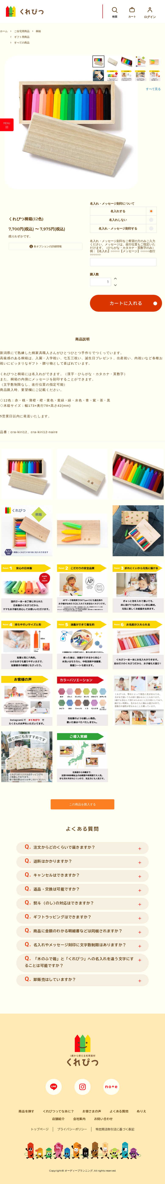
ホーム (4, 31)
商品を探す (26, 1110)
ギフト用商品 (21, 36)
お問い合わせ (103, 1118)
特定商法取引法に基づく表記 (115, 1128)
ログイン (150, 11)
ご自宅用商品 (21, 31)
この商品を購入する (82, 804)
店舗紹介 (58, 1118)
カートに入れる (126, 303)
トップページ (40, 1128)
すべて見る (153, 89)
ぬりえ (141, 1110)
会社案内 (79, 1118)
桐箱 (38, 31)
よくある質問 (119, 1110)
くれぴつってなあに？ (58, 1110)
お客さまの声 (91, 1110)
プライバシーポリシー (72, 1128)
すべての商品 (21, 42)
